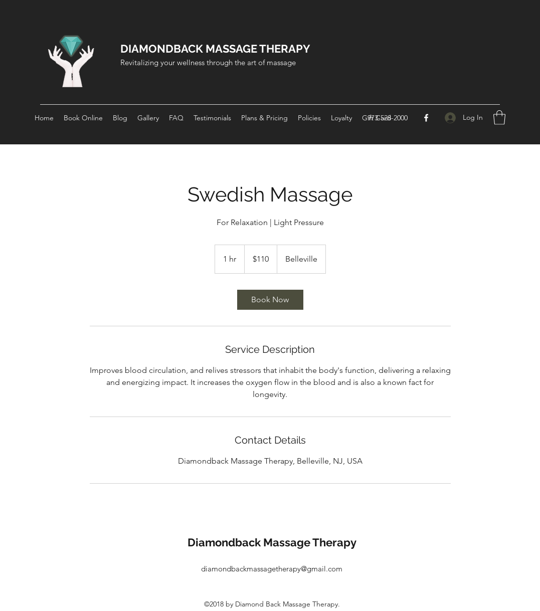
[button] (499, 117)
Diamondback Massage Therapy (272, 542)
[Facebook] (426, 118)
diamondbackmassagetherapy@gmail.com (271, 568)
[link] (270, 300)
